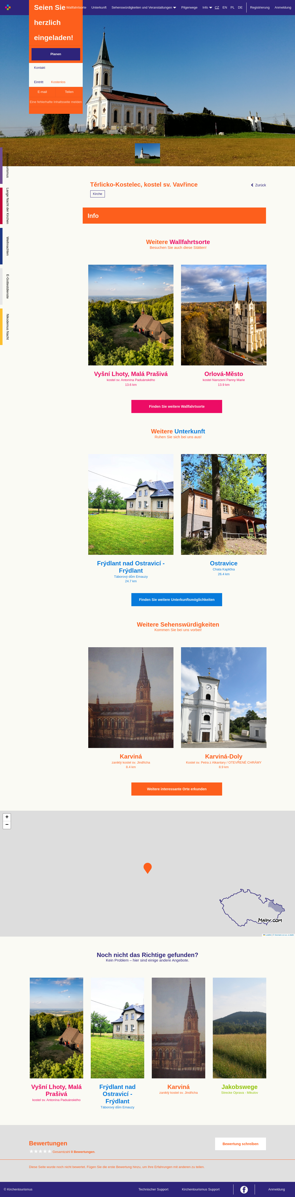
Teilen (69, 92)
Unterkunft (98, 7)
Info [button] (207, 7)
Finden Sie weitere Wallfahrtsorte (176, 406)
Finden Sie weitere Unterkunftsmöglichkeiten (177, 600)
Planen (55, 54)
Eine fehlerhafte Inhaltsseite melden (56, 102)
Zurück (258, 185)
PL (232, 7)
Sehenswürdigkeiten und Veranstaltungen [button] (143, 7)
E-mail (42, 92)
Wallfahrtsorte (76, 7)
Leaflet (267, 935)
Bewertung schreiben (240, 1144)
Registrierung (260, 7)
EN (225, 7)
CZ (217, 7)
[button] (147, 868)
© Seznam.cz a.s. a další (283, 935)
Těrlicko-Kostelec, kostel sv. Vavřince (144, 184)
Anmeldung (283, 7)
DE (240, 7)
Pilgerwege (189, 7)
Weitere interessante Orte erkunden (176, 789)
